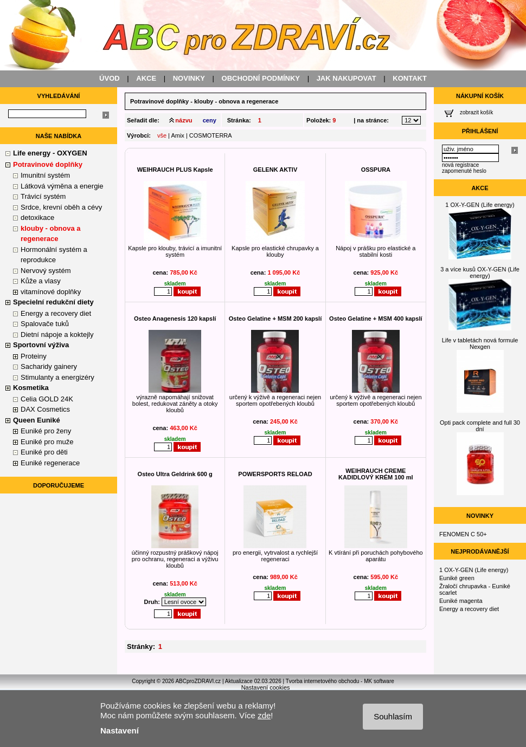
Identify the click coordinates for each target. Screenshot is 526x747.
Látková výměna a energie (62, 186)
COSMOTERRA (210, 135)
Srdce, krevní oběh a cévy (61, 207)
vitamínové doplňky (51, 292)
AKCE (146, 78)
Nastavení (119, 730)
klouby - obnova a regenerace (236, 101)
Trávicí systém (43, 196)
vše (161, 135)
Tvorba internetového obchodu (323, 681)
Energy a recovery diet (56, 313)
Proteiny (34, 356)
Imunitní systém (45, 175)
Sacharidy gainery (49, 366)
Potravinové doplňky (159, 101)
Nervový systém (45, 271)
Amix (177, 135)
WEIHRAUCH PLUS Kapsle (175, 169)
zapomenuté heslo (464, 171)
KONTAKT (410, 78)
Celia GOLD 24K (47, 399)
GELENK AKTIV (275, 169)
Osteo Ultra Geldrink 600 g (175, 474)
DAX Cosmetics (45, 409)
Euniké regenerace (50, 463)
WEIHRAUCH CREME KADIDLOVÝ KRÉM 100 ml (375, 473)
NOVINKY (189, 78)
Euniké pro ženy (46, 431)
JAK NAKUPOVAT (346, 78)
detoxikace (37, 217)
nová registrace (460, 165)
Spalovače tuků (45, 324)
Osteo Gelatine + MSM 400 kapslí (375, 318)
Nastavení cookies (265, 687)
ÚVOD (109, 78)
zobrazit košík (476, 112)
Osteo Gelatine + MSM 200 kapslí (275, 318)
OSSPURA (375, 169)
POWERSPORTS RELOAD (275, 474)
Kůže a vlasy (41, 281)
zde (264, 715)
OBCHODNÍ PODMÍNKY (261, 78)
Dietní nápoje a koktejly (57, 334)
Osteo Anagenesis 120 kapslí (175, 318)
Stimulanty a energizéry (57, 377)
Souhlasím (393, 716)
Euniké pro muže (47, 442)
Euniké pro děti (44, 452)
